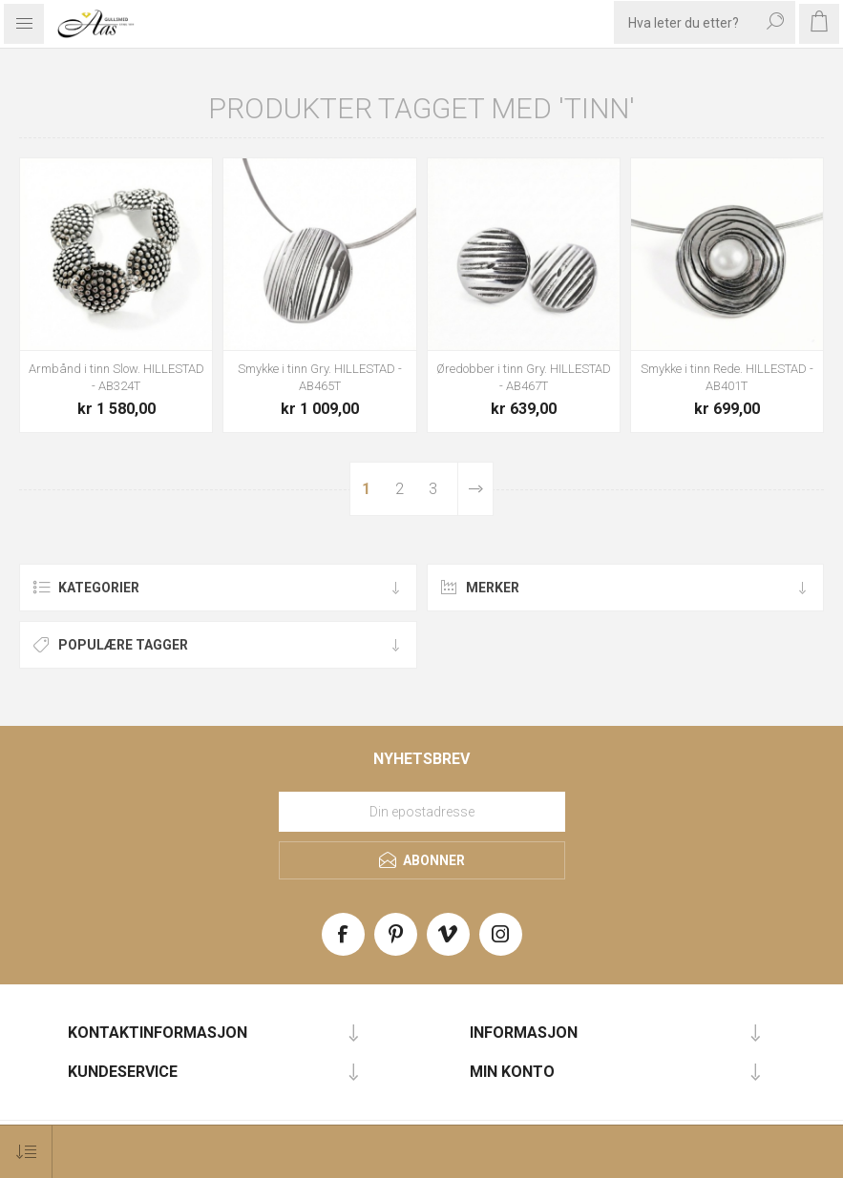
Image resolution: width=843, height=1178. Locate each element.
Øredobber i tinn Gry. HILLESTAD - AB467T (523, 377)
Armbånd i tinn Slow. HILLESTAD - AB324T (116, 377)
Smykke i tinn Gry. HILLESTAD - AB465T (320, 377)
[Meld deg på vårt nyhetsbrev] (422, 812)
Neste (475, 489)
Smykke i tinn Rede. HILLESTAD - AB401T (727, 377)
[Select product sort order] (26, 1152)
